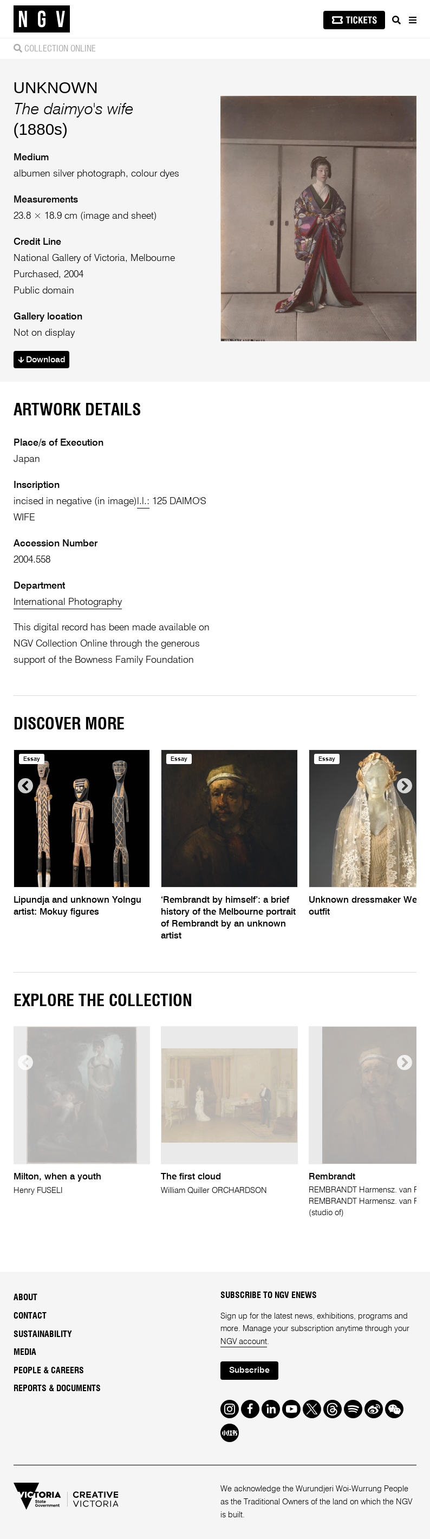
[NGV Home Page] (42, 19)
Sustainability (43, 1334)
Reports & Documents (57, 1388)
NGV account (243, 1342)
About (25, 1297)
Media (25, 1352)
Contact (30, 1316)
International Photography (68, 602)
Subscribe (249, 1370)
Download (42, 360)
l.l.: (143, 501)
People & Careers (49, 1370)
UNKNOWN (56, 87)
